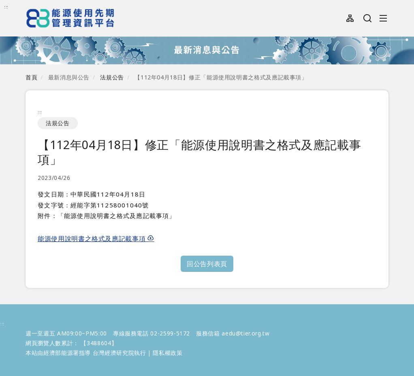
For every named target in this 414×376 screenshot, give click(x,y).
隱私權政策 (167, 353)
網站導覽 (350, 18)
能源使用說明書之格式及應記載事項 (96, 238)
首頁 (31, 77)
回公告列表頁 (207, 263)
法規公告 (112, 77)
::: (6, 7)
